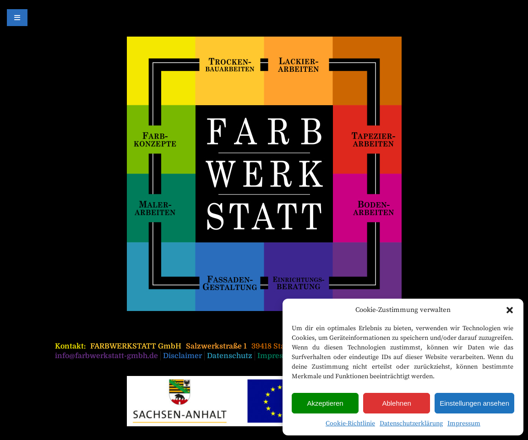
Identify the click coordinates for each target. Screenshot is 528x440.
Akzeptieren (325, 403)
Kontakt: (70, 346)
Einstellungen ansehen (474, 403)
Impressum (463, 423)
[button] (509, 310)
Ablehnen (396, 403)
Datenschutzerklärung (411, 423)
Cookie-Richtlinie (350, 423)
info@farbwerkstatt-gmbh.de (106, 356)
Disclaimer (182, 356)
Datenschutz (229, 356)
